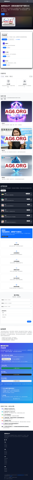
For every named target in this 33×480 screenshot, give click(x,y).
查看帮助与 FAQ (16, 398)
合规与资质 (6, 458)
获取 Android (16, 368)
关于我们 (5, 462)
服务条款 (5, 469)
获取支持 (3, 190)
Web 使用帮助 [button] (15, 359)
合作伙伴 (5, 461)
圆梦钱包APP (7, 1)
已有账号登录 (11, 39)
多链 (7, 76)
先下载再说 (17, 39)
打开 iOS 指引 (16, 374)
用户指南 (5, 452)
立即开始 (4, 47)
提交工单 (5, 451)
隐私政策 (5, 468)
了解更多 (8, 47)
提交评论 (29, 321)
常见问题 (5, 446)
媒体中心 (5, 459)
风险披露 (5, 471)
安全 (2, 76)
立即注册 (4, 39)
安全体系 (5, 445)
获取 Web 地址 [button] (6, 359)
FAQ (7, 14)
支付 (11, 76)
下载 (3, 14)
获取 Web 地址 (16, 380)
